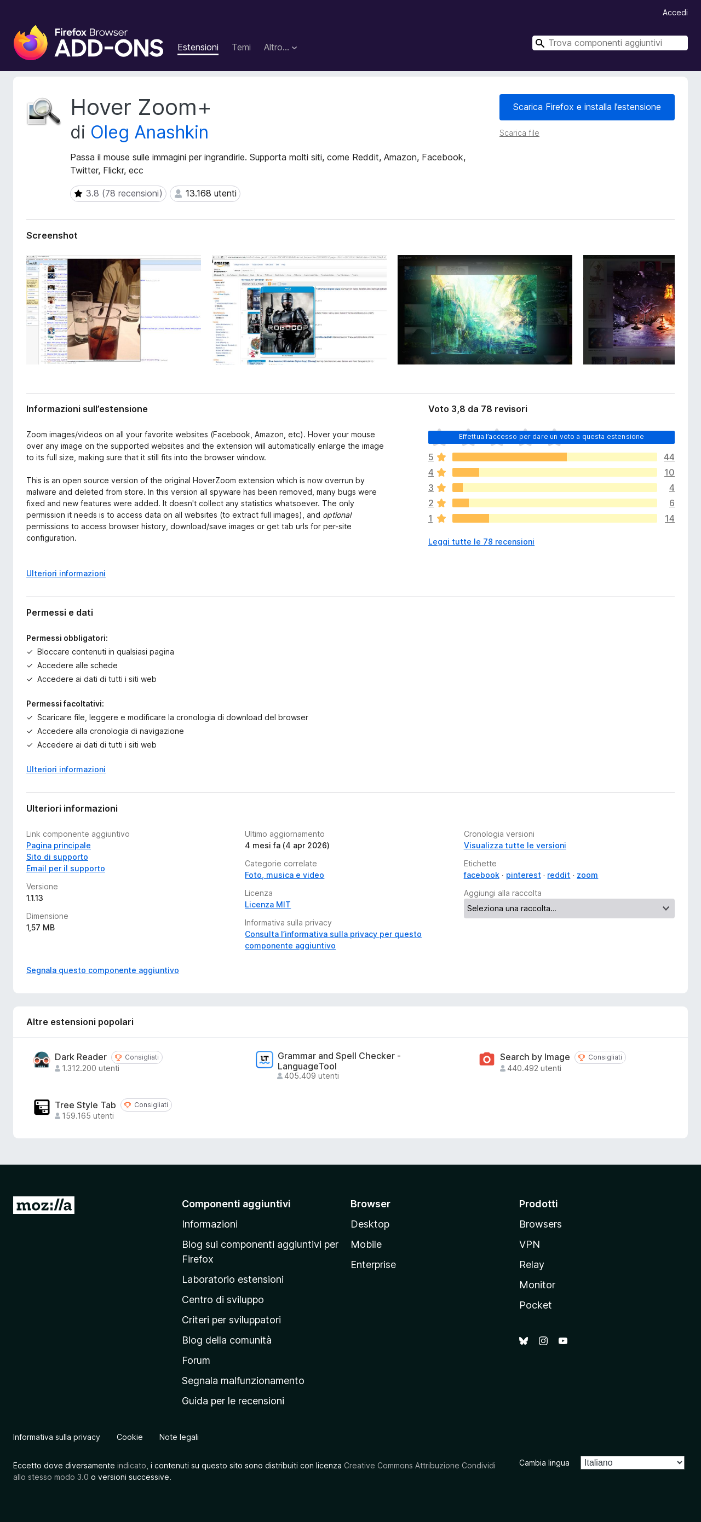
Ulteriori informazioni (66, 769)
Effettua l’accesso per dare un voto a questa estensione (552, 436)
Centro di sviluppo (223, 1299)
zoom (587, 874)
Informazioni (210, 1224)
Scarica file (519, 132)
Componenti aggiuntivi (236, 1204)
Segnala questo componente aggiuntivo (102, 970)
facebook (481, 874)
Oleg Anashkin (149, 132)
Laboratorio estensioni (233, 1279)
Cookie (130, 1437)
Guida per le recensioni (233, 1401)
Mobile (366, 1244)
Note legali (179, 1437)
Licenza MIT (268, 904)
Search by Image (535, 1057)
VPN (529, 1244)
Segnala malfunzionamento (243, 1380)
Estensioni (198, 47)
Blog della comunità (227, 1340)
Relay (531, 1264)
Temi (241, 47)
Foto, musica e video (284, 874)
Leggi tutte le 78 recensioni (481, 541)
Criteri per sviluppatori (231, 1320)
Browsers (540, 1224)
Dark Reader (81, 1057)
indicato (131, 1465)
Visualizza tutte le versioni (515, 845)
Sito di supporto (57, 856)
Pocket (535, 1305)
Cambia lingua (544, 1462)
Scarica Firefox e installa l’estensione (587, 106)
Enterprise (373, 1264)
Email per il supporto (65, 868)
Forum (196, 1360)
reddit (558, 874)
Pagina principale (58, 845)
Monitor (537, 1284)
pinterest (523, 874)
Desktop (369, 1224)
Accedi (675, 12)
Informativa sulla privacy (56, 1437)
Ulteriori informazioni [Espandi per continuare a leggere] (66, 573)
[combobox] (610, 43)
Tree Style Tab (85, 1105)
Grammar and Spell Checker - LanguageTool (339, 1061)
